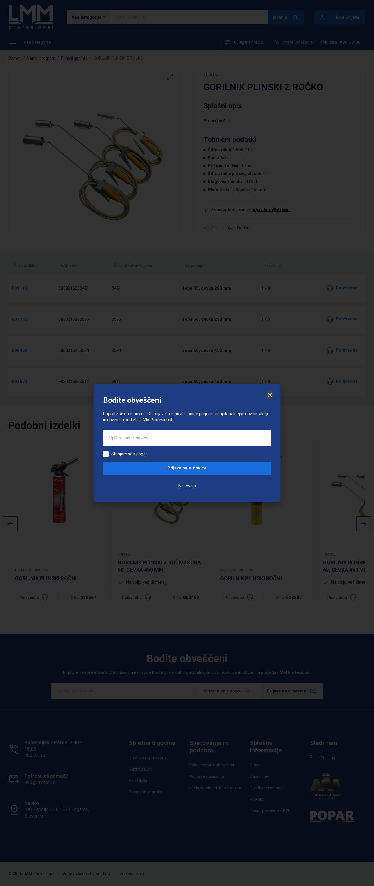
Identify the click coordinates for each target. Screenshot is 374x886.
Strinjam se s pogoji (129, 454)
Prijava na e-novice (187, 468)
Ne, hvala (187, 486)
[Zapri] (269, 394)
